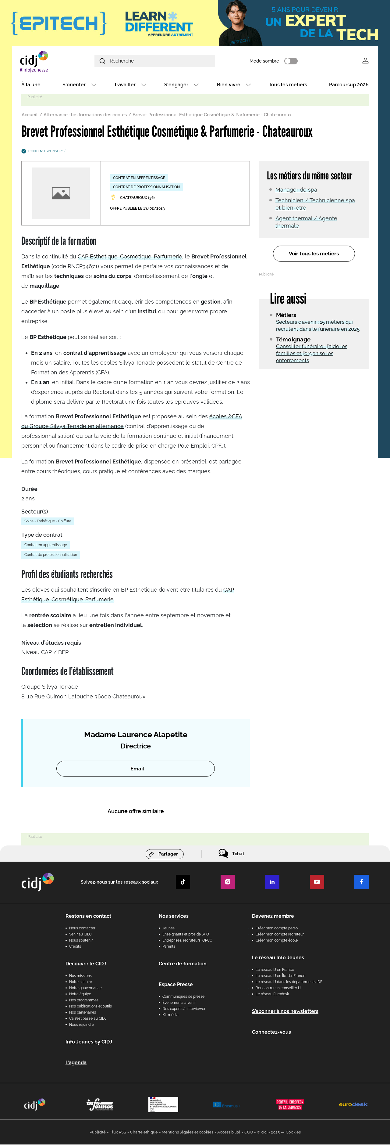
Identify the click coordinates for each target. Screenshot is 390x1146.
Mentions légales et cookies (187, 1133)
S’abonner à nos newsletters (285, 1013)
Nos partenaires (82, 1014)
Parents (168, 948)
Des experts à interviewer (183, 1010)
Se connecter (365, 62)
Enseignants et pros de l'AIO (185, 936)
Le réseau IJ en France (275, 971)
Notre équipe (80, 995)
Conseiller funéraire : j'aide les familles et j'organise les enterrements (311, 355)
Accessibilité (228, 1133)
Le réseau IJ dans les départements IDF (289, 983)
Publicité (98, 1133)
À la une (31, 86)
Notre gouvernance (85, 989)
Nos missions (80, 977)
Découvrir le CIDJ (86, 965)
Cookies (293, 1133)
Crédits (75, 948)
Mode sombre (283, 62)
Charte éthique (144, 1133)
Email (137, 770)
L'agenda (76, 1064)
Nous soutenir (81, 942)
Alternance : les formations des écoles (85, 116)
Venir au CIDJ (80, 936)
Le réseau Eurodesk (272, 995)
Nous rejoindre (81, 1026)
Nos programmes (83, 1002)
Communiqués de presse (183, 998)
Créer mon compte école (277, 942)
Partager (168, 856)
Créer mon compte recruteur (280, 936)
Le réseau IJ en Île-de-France (280, 977)
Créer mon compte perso (277, 930)
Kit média (170, 1016)
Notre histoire (80, 983)
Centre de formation (183, 965)
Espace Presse (176, 986)
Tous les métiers (288, 86)
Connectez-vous (271, 1033)
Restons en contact (88, 918)
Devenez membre (273, 918)
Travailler (125, 86)
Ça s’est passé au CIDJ (88, 1020)
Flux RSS (118, 1133)
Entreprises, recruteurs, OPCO (187, 942)
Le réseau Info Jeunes (278, 959)
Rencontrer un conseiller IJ (278, 989)
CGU (248, 1133)
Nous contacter (82, 930)
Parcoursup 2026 (349, 86)
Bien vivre (228, 86)
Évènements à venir (179, 1004)
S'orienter (74, 86)
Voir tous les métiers (314, 255)
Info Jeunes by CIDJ (89, 1043)
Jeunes (168, 930)
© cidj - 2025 (268, 1133)
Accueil (30, 116)
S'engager (176, 86)
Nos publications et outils (90, 1008)
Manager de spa (296, 191)
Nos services (174, 918)
